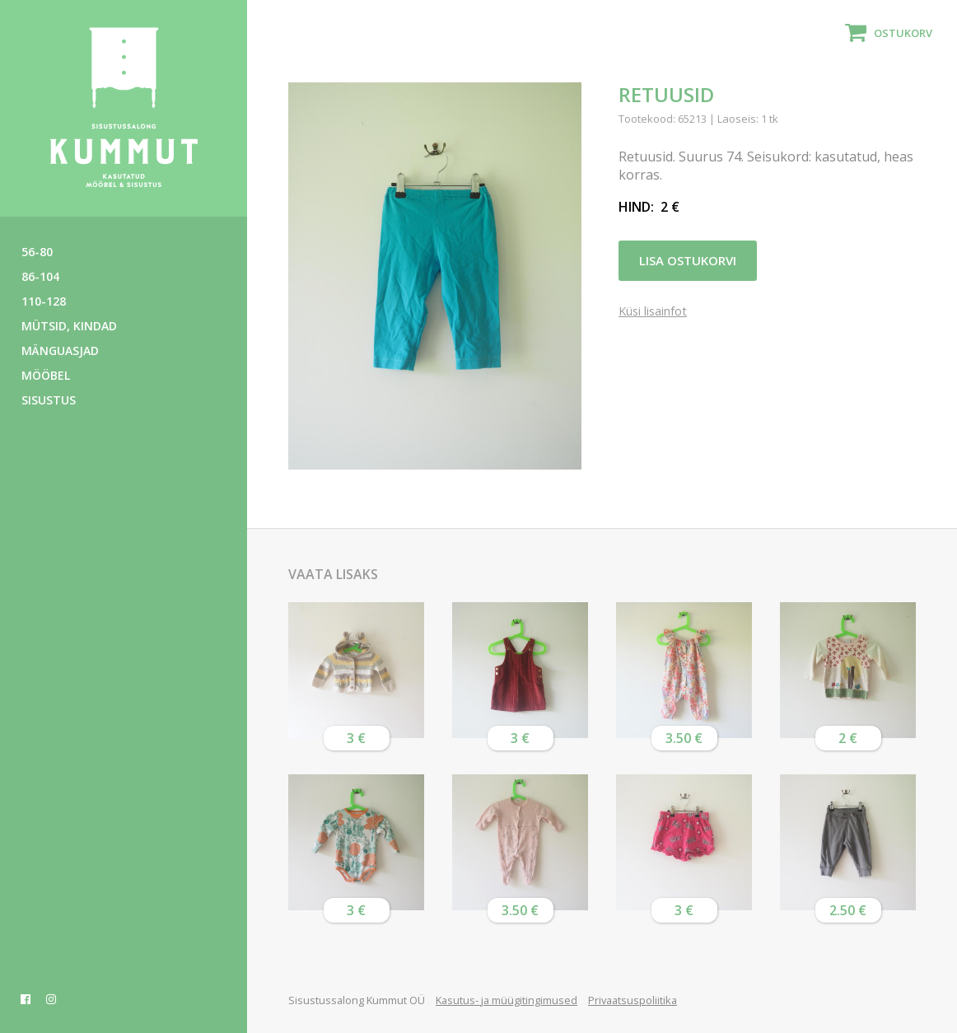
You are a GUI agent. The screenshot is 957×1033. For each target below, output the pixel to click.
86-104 (40, 276)
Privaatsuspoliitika (632, 1000)
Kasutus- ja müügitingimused (506, 1000)
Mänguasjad (60, 350)
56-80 (37, 251)
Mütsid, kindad (69, 326)
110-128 (43, 301)
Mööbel (45, 375)
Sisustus (48, 400)
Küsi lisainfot (653, 312)
